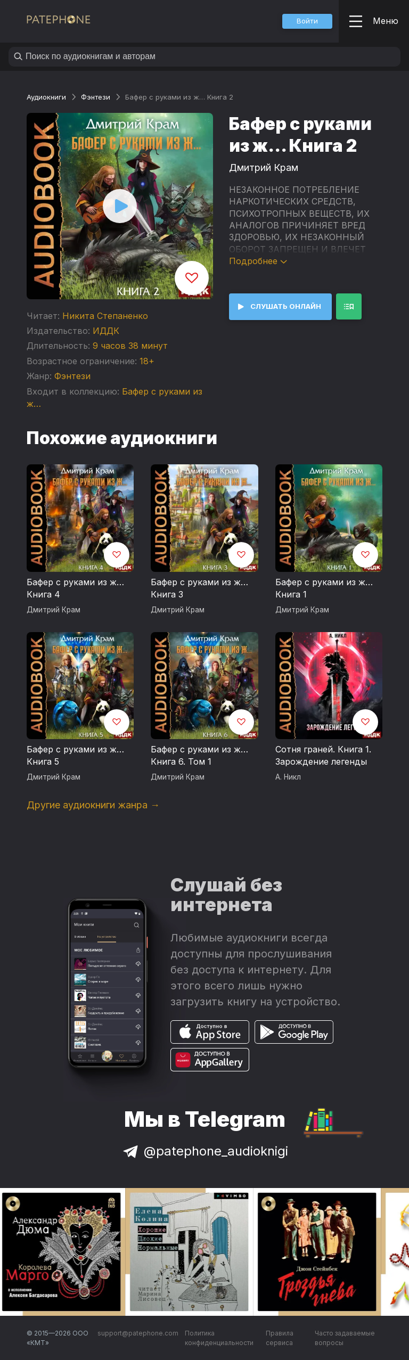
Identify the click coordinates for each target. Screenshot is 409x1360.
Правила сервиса (279, 1338)
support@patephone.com (137, 1333)
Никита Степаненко (105, 315)
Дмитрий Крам (263, 167)
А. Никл (288, 777)
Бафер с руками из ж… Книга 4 (75, 588)
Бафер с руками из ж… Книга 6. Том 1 (199, 755)
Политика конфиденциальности (219, 1338)
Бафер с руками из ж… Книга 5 (75, 755)
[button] (307, 21)
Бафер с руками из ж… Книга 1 (324, 588)
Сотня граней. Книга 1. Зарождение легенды (323, 755)
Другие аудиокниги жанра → (93, 804)
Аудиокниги (46, 97)
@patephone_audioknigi (204, 1151)
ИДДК (106, 330)
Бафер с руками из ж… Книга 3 (199, 588)
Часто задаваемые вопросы (345, 1338)
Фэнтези (95, 97)
